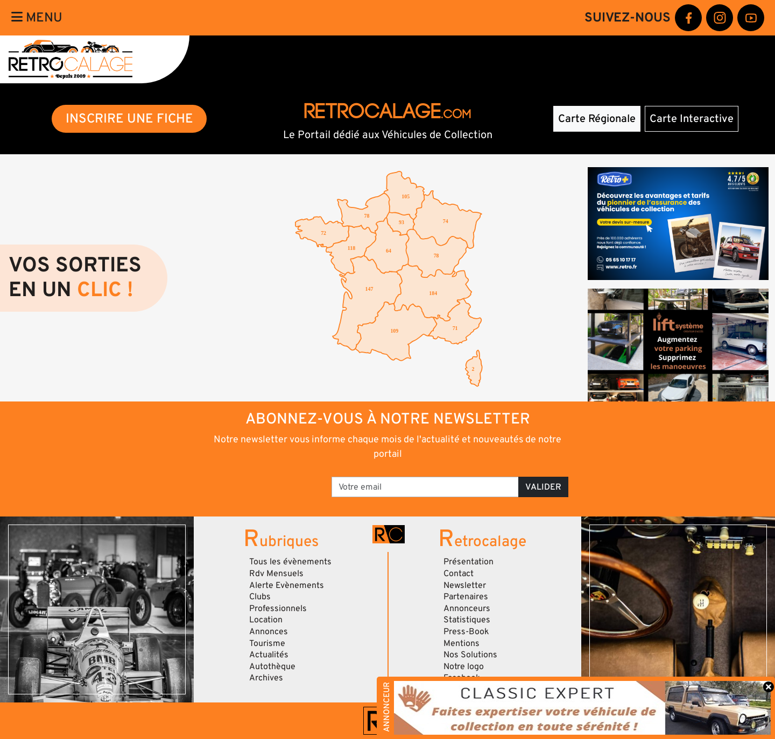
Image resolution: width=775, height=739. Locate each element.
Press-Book (466, 631)
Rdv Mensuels (276, 573)
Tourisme (267, 643)
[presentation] (248, 483)
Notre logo (463, 666)
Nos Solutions (470, 655)
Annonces (268, 631)
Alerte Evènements (286, 585)
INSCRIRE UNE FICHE (129, 118)
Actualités (268, 655)
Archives (266, 678)
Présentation (468, 562)
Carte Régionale (597, 118)
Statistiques (466, 620)
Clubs (260, 596)
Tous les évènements (290, 562)
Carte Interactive (692, 118)
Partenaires (465, 596)
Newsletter (464, 585)
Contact (458, 573)
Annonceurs (466, 608)
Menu (36, 17)
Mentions (461, 643)
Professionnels (278, 608)
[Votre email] (425, 487)
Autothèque (272, 666)
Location (266, 620)
